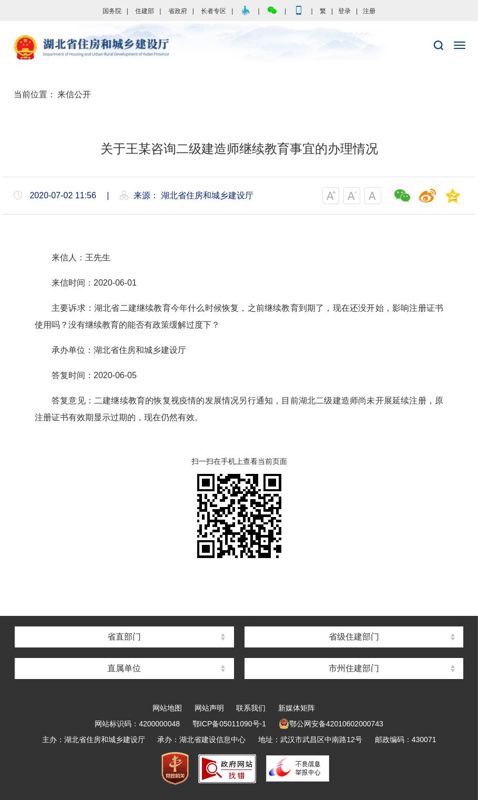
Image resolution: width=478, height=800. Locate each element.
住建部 (144, 11)
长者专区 (213, 11)
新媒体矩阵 (296, 708)
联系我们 (251, 708)
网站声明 (209, 708)
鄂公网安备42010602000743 (331, 724)
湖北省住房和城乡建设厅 (239, 48)
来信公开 (74, 94)
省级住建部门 (354, 636)
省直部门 (124, 636)
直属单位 (124, 668)
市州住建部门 (354, 668)
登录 (344, 11)
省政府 (177, 11)
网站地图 (167, 708)
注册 (369, 11)
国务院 (112, 11)
